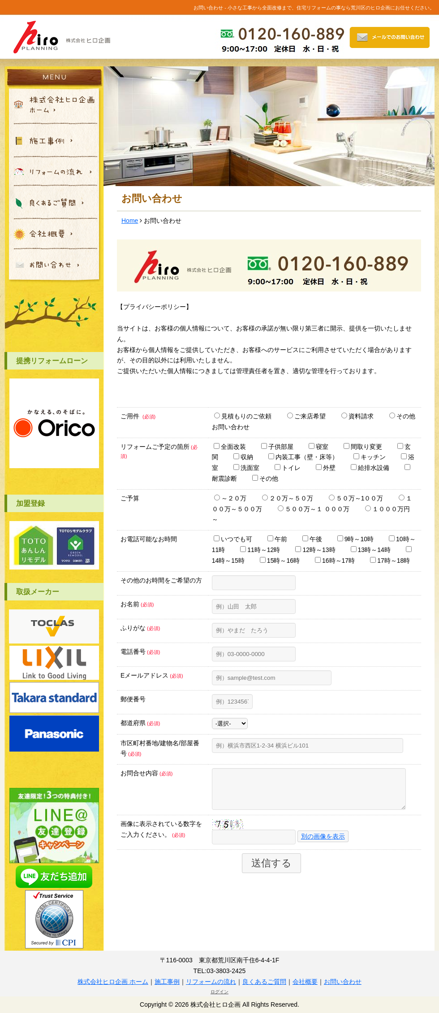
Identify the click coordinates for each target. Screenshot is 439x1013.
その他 (265, 478)
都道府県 (140, 722)
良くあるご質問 (264, 981)
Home (129, 220)
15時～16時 (280, 560)
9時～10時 (355, 539)
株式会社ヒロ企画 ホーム (112, 981)
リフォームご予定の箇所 (159, 451)
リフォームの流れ (211, 981)
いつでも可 (233, 539)
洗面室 (246, 467)
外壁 (326, 467)
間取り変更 (363, 446)
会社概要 (305, 981)
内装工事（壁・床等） (303, 457)
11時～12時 (260, 549)
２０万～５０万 (287, 498)
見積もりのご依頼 (242, 416)
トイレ (288, 467)
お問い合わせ (343, 981)
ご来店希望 (306, 416)
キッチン (369, 457)
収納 (243, 457)
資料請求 (357, 416)
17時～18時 (390, 560)
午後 (312, 539)
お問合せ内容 (146, 773)
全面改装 (230, 446)
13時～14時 (371, 549)
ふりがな (140, 627)
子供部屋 (277, 446)
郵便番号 (133, 699)
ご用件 (138, 416)
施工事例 (167, 981)
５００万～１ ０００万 (313, 509)
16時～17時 (335, 560)
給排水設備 (370, 467)
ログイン (219, 991)
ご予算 (130, 498)
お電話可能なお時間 (149, 539)
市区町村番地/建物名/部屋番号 (160, 748)
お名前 (137, 604)
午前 (277, 539)
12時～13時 (315, 549)
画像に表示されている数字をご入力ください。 (161, 836)
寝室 (318, 446)
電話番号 (140, 651)
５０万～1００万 (356, 498)
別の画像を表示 (323, 843)
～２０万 (230, 498)
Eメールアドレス (152, 675)
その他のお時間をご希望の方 (161, 580)
